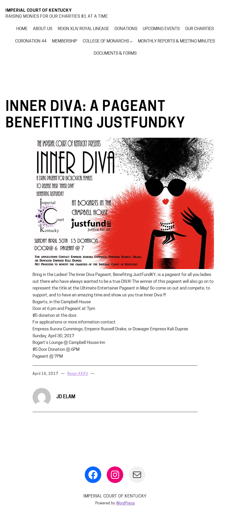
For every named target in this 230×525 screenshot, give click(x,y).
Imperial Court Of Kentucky (38, 10)
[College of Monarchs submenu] (131, 41)
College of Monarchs (106, 41)
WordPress (125, 503)
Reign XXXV (77, 374)
